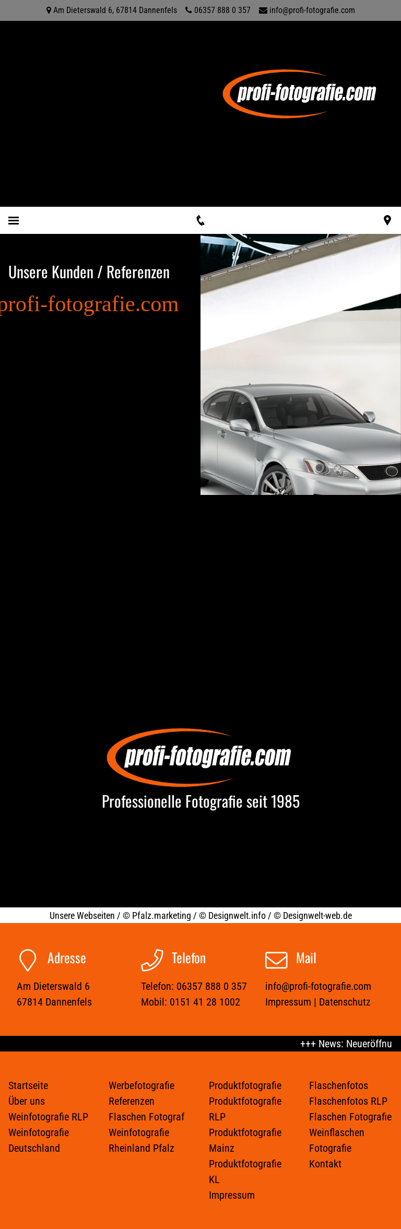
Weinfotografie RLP (48, 1116)
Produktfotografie (245, 1085)
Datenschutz (345, 1002)
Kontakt (325, 1163)
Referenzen (132, 1101)
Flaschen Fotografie (350, 1116)
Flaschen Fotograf (146, 1116)
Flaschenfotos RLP (348, 1101)
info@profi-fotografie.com (312, 10)
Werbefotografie (141, 1085)
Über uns (26, 1101)
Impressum (288, 1002)
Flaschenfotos (338, 1085)
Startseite (28, 1085)
